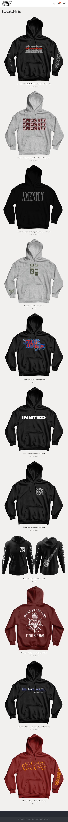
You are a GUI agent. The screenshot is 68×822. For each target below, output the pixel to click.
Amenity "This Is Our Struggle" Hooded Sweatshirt (34, 232)
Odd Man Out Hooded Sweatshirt (34, 528)
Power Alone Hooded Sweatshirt (34, 579)
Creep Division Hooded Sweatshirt (34, 380)
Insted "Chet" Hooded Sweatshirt (34, 454)
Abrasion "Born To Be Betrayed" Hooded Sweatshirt (34, 84)
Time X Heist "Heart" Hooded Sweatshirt (34, 653)
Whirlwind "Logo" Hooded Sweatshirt (34, 801)
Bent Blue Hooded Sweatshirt (34, 306)
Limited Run (45, 819)
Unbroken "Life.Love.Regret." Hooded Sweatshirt (34, 727)
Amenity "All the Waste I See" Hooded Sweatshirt (34, 158)
